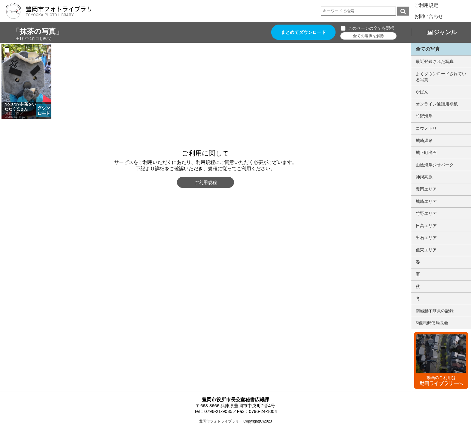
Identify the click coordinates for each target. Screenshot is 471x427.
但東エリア (426, 250)
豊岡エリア (426, 189)
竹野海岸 (424, 116)
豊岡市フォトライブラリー (220, 421)
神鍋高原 (424, 176)
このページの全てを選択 (371, 28)
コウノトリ (426, 128)
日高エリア (426, 225)
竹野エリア (426, 213)
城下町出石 (426, 152)
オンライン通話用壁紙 (437, 104)
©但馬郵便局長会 (432, 322)
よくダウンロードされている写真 (441, 76)
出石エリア (426, 237)
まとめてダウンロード (303, 32)
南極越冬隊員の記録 (435, 310)
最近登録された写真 (435, 61)
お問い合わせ (428, 16)
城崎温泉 (424, 140)
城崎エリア (426, 201)
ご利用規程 (205, 182)
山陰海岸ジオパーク (435, 164)
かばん (422, 91)
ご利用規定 (426, 5)
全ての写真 (428, 49)
